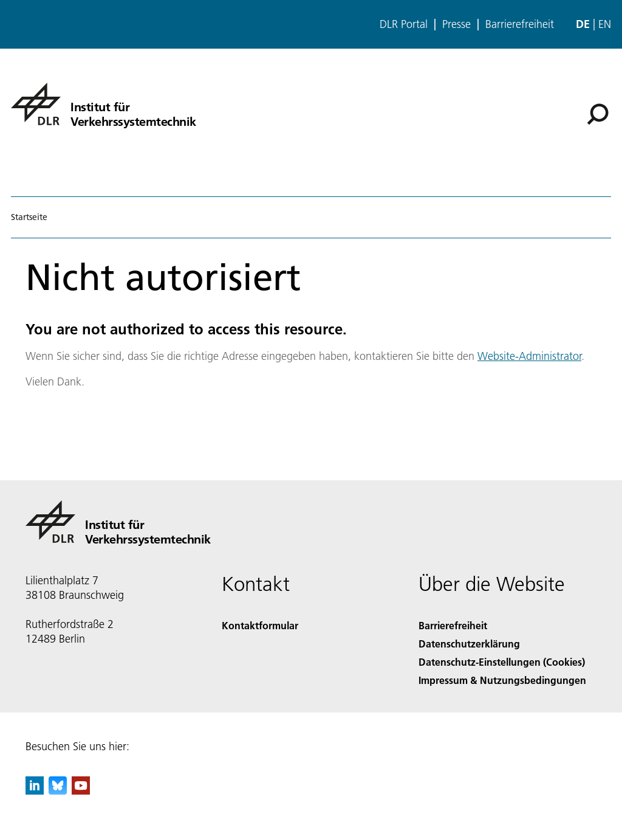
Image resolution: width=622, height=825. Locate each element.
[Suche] (598, 114)
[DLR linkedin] (35, 791)
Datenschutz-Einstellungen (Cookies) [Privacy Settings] (502, 661)
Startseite (29, 217)
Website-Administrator (529, 356)
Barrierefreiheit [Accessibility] (453, 625)
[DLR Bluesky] (58, 791)
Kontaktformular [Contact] (260, 625)
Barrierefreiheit (519, 24)
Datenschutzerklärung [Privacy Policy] (469, 643)
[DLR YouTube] (81, 791)
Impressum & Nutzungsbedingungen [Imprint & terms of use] (502, 680)
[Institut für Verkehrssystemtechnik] (103, 104)
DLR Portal (404, 24)
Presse (456, 24)
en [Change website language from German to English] (604, 24)
